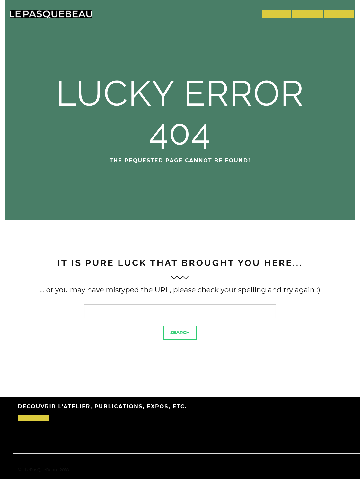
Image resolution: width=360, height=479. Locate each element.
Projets (277, 13)
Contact (339, 13)
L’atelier (307, 13)
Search (180, 332)
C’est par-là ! (33, 418)
